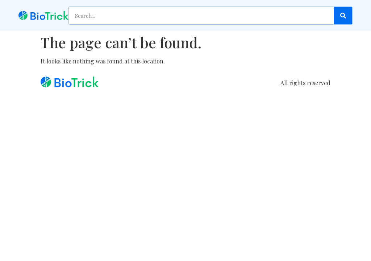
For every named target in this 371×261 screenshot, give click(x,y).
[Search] (343, 15)
